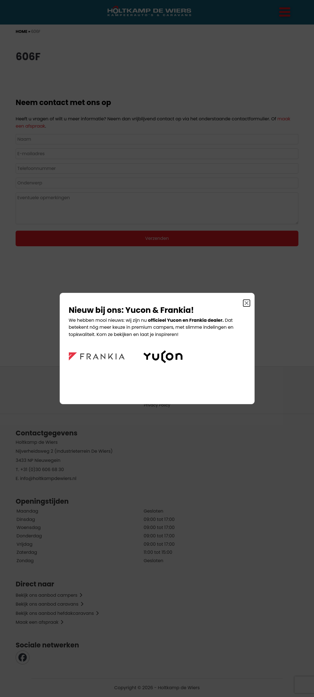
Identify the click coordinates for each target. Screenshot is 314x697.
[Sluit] (246, 303)
